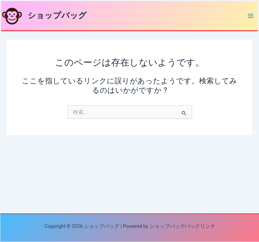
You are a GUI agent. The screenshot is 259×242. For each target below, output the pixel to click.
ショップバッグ (57, 15)
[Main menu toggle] (251, 16)
